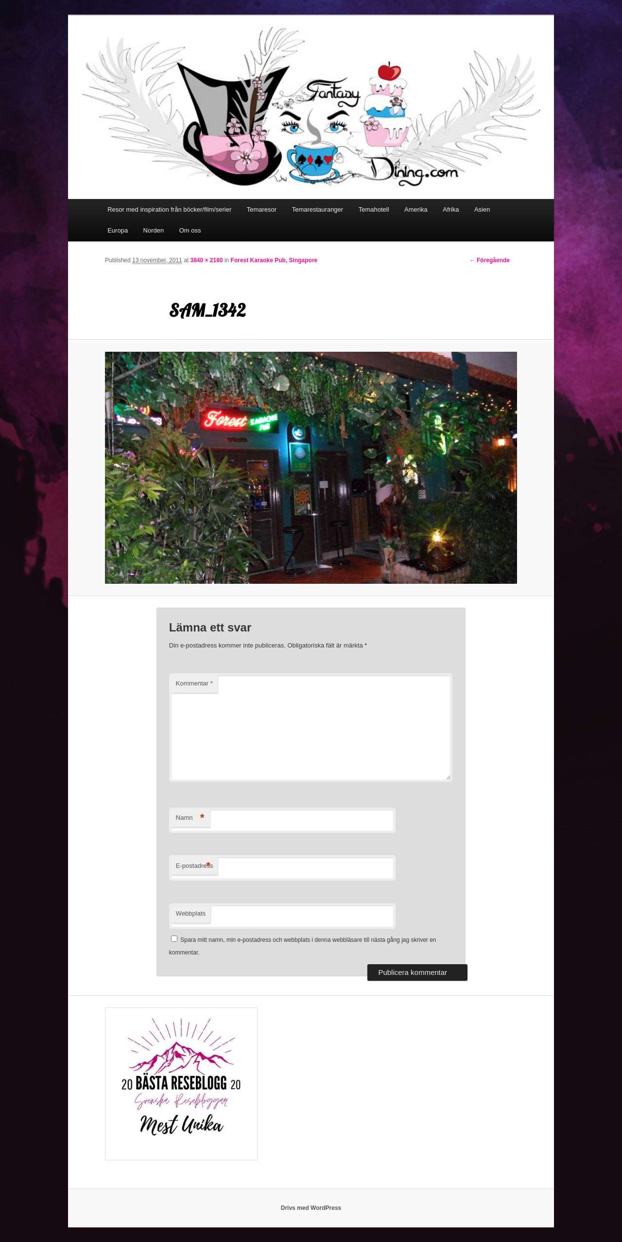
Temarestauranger (318, 209)
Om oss (190, 230)
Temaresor (261, 209)
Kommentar (194, 683)
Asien (482, 209)
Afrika (451, 209)
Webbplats (191, 913)
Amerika (416, 209)
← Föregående (489, 260)
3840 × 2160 (206, 260)
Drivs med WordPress (311, 1208)
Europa (117, 230)
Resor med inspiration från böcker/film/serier (169, 209)
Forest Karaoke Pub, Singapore (274, 260)
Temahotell (374, 209)
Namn (190, 818)
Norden (153, 230)
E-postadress (194, 866)
